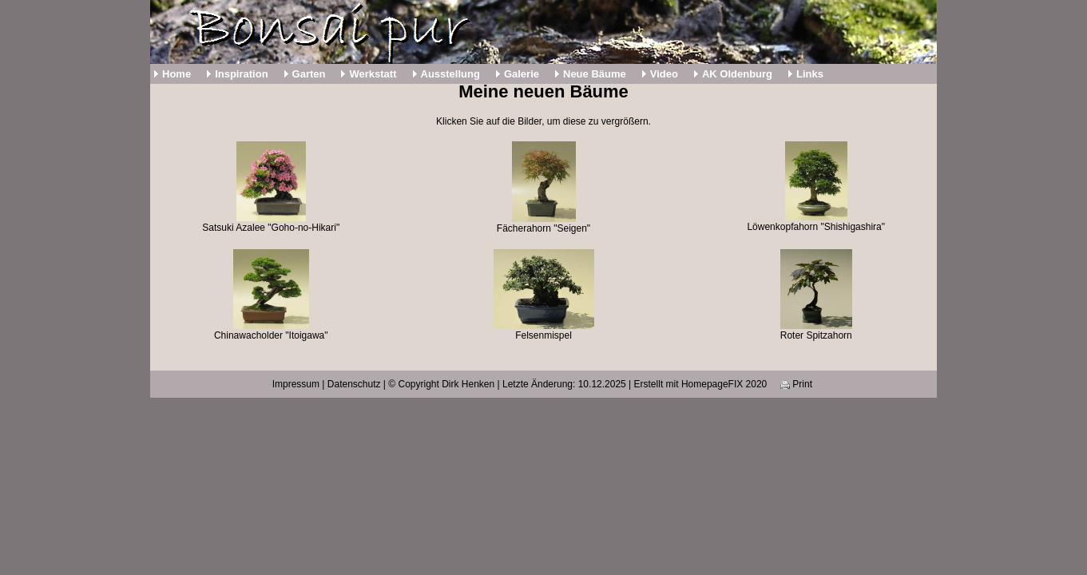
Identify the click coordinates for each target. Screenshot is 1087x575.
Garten (309, 74)
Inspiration (241, 74)
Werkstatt (372, 74)
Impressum (295, 384)
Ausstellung (450, 74)
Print (796, 384)
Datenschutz (354, 384)
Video (664, 74)
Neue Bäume (594, 74)
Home (176, 74)
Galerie (521, 74)
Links (809, 74)
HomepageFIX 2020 (724, 384)
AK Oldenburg (737, 74)
